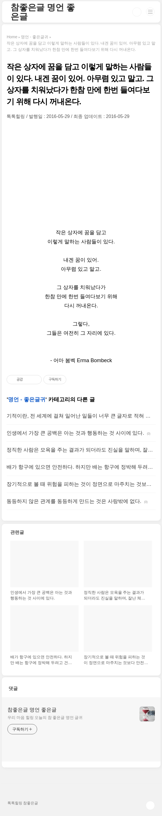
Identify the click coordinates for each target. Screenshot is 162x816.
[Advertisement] (81, 174)
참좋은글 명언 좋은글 (43, 12)
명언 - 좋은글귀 (26, 399)
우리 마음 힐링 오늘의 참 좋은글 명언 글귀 (45, 717)
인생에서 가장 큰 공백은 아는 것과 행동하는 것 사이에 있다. (75, 433)
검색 (137, 12)
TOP (150, 805)
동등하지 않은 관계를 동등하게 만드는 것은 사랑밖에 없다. (74, 501)
